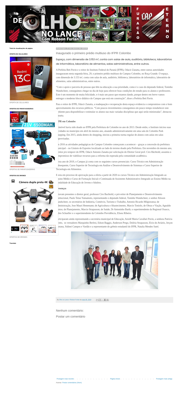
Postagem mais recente (65, 379)
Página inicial (115, 379)
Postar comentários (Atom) (72, 383)
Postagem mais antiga (164, 379)
